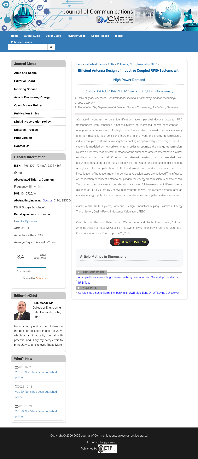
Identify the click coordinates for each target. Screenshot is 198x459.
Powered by (34, 278)
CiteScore (40, 256)
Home (14, 35)
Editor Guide (53, 35)
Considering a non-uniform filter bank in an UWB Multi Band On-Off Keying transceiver (128, 292)
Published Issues (21, 42)
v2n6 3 (129, 242)
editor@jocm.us (27, 221)
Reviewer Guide (76, 35)
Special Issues (100, 35)
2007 (111, 64)
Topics (119, 35)
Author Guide (32, 35)
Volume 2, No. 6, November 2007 (137, 64)
